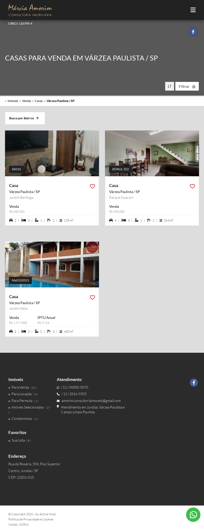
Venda (26, 101)
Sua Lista (19, 440)
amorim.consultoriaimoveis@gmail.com (89, 400)
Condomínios (23, 418)
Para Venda (22, 387)
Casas (39, 101)
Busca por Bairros (24, 118)
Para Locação (23, 394)
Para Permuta (23, 400)
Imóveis (13, 101)
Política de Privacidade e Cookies (30, 519)
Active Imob (47, 514)
